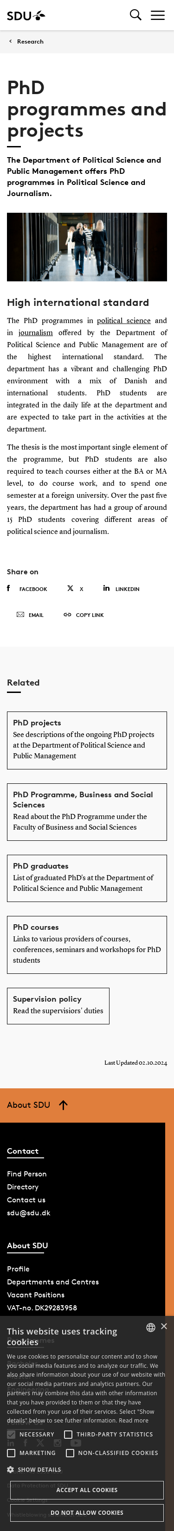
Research (30, 41)
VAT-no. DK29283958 (42, 1307)
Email (30, 615)
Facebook (27, 588)
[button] (11, 1434)
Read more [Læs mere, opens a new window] (133, 1420)
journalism (36, 333)
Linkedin (121, 588)
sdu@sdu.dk (29, 1212)
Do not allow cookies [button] (87, 1513)
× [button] (163, 1326)
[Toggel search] (136, 15)
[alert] (87, 1423)
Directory (23, 1186)
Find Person (27, 1173)
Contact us (26, 1199)
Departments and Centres (53, 1281)
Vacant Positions (35, 1294)
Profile (18, 1268)
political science (124, 321)
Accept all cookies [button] (86, 1490)
